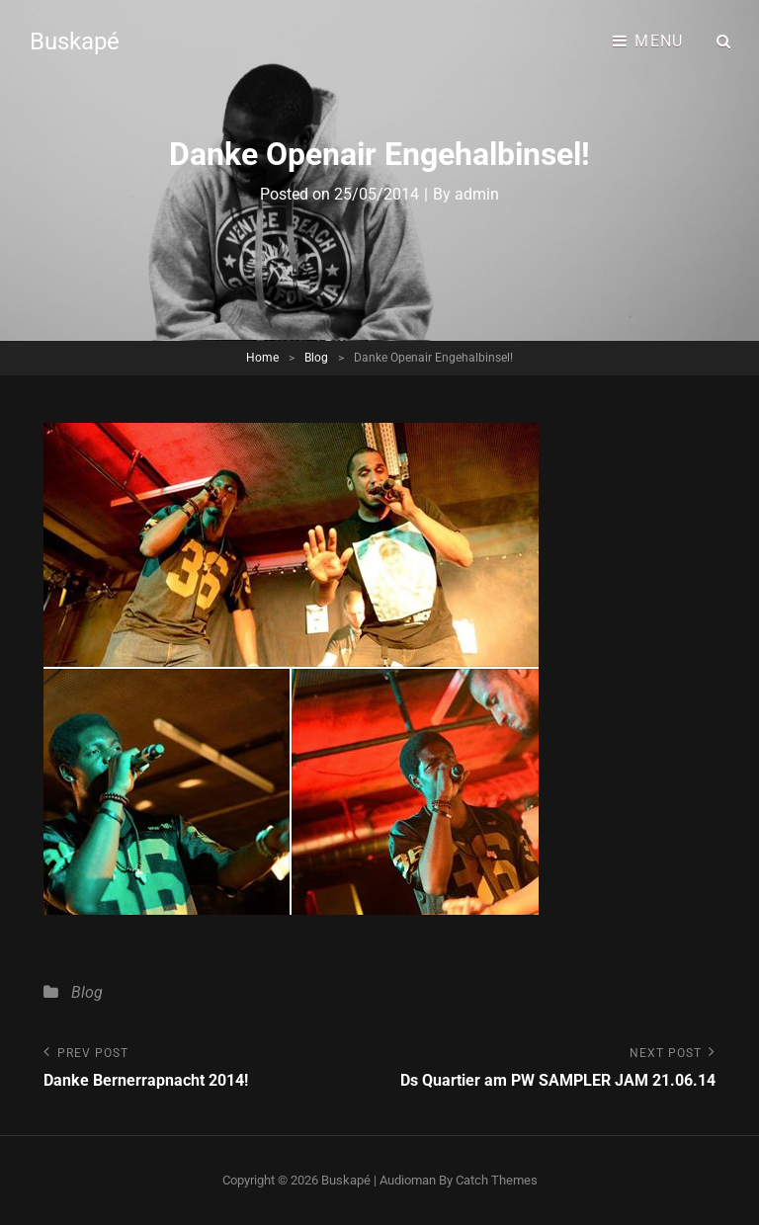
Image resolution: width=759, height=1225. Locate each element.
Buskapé (75, 41)
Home (262, 358)
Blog (316, 358)
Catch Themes (497, 1180)
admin (477, 194)
